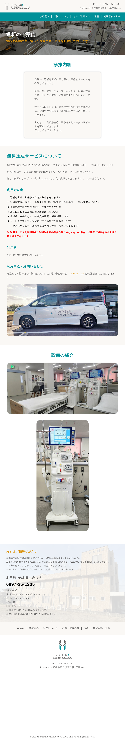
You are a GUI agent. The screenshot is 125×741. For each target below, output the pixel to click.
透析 (96, 16)
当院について (61, 16)
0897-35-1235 (20, 584)
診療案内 (44, 16)
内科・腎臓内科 (81, 16)
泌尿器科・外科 (112, 16)
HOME (21, 628)
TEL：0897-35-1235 (107, 4)
